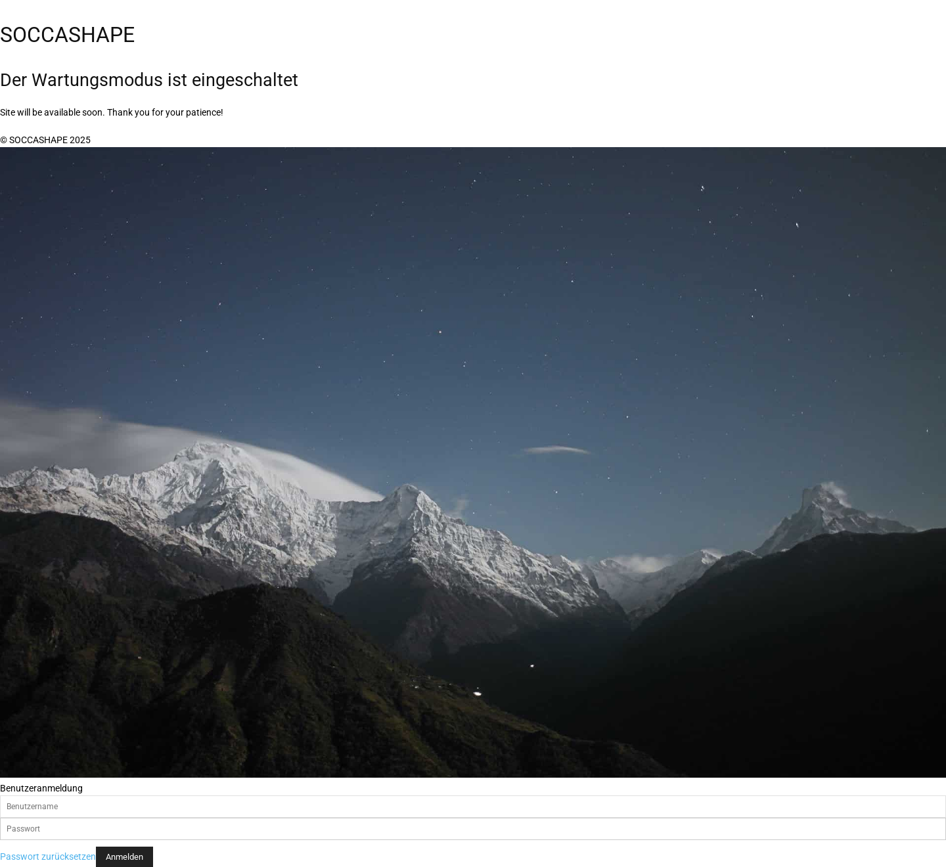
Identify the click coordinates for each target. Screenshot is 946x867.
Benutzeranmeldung (41, 788)
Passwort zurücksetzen (48, 856)
